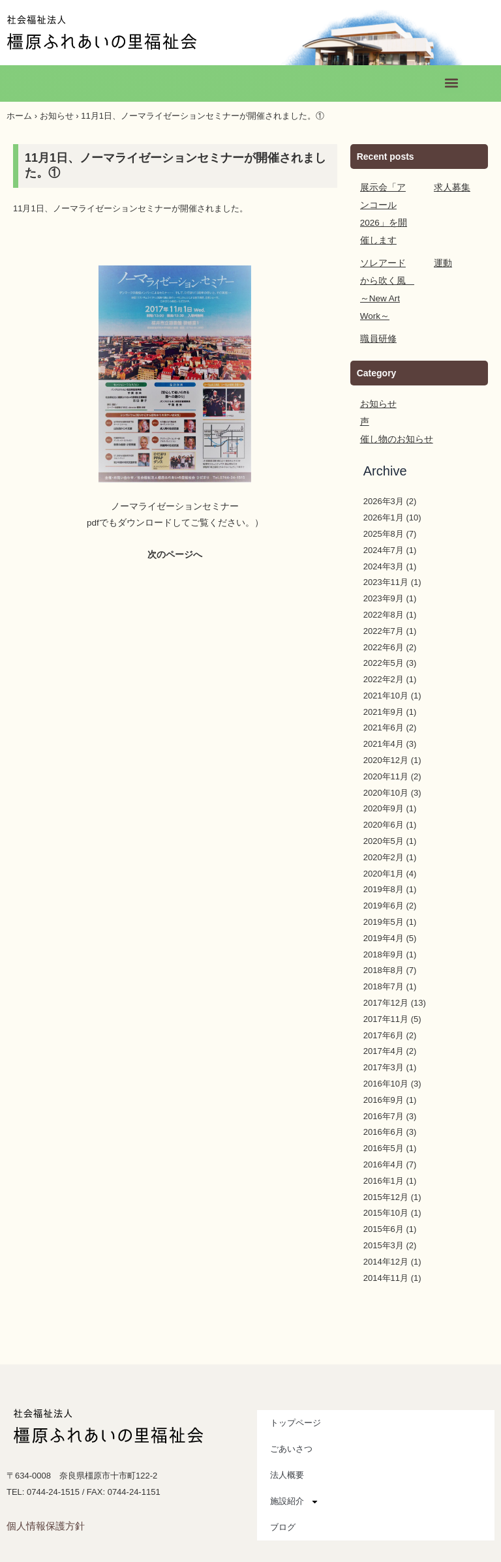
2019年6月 (383, 888)
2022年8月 (383, 597)
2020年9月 (383, 791)
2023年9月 (383, 581)
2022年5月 (383, 645)
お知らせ (57, 116)
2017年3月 (383, 1050)
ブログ (283, 1509)
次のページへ (174, 555)
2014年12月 (385, 1244)
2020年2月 (383, 840)
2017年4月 (383, 1033)
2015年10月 (385, 1195)
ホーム (19, 116)
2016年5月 (383, 1130)
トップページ (295, 1405)
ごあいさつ (291, 1431)
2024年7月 (383, 532)
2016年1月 (383, 1163)
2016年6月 (383, 1114)
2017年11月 (385, 1001)
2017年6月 (383, 1018)
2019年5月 (383, 904)
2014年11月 (385, 1260)
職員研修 (377, 321)
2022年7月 (383, 613)
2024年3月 (383, 549)
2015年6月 (383, 1211)
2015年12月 (385, 1179)
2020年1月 (383, 856)
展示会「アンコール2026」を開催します (386, 205)
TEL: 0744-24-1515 (43, 1474)
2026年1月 (383, 500)
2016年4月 (383, 1147)
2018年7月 (383, 969)
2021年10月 (385, 678)
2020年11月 (385, 759)
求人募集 (451, 187)
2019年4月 (383, 920)
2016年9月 (383, 1082)
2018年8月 (383, 952)
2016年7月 (383, 1099)
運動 (442, 245)
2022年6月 (383, 630)
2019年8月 (383, 872)
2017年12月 (385, 985)
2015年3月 (383, 1228)
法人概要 (287, 1457)
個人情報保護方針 (46, 1508)
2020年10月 (385, 775)
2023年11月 (385, 564)
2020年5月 (383, 823)
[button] (451, 82)
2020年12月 (385, 742)
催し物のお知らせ (394, 422)
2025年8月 (383, 516)
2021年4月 (383, 726)
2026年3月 (383, 483)
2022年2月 (383, 662)
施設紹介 (294, 1484)
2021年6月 (383, 710)
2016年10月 (385, 1066)
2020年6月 (383, 807)
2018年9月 (383, 937)
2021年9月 (383, 694)
